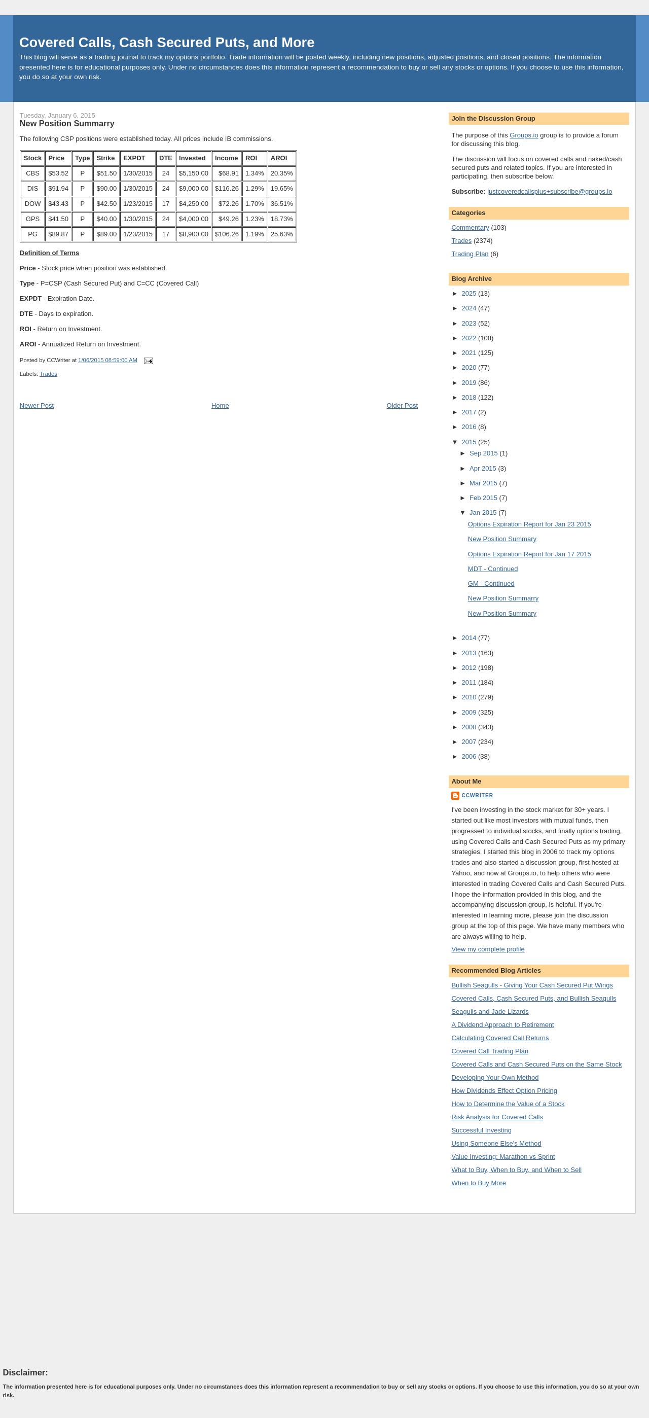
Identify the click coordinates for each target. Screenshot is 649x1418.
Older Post (402, 405)
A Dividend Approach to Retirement (502, 1025)
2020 (469, 367)
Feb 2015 (484, 498)
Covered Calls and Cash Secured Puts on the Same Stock (536, 1064)
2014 (469, 638)
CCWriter (477, 795)
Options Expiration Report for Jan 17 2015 (529, 554)
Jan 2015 (484, 512)
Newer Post (37, 405)
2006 (469, 756)
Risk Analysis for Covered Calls (497, 1117)
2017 (469, 412)
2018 (469, 397)
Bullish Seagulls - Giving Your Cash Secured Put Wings (532, 985)
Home (220, 405)
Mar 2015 (484, 483)
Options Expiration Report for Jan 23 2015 (529, 524)
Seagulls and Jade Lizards (490, 1011)
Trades (48, 374)
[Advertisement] (79, 1290)
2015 (469, 442)
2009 (469, 712)
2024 (469, 308)
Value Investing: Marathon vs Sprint (503, 1156)
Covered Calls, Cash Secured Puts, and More (167, 42)
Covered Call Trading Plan (489, 1051)
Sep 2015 (484, 453)
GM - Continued (491, 583)
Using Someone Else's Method (496, 1143)
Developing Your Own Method (494, 1077)
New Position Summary (502, 539)
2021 (469, 353)
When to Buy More (478, 1183)
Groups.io (524, 135)
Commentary (470, 227)
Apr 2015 (484, 468)
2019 (469, 382)
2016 (469, 427)
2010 (469, 697)
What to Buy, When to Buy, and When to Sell (516, 1170)
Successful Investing (481, 1130)
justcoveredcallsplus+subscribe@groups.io (549, 191)
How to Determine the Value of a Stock (507, 1104)
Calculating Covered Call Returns (500, 1038)
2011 (469, 682)
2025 (469, 293)
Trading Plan (469, 254)
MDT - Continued (493, 569)
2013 (469, 653)
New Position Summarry (67, 123)
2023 (469, 323)
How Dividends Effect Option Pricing (504, 1090)
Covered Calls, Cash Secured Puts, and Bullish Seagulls (533, 998)
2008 (469, 727)
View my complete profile (487, 949)
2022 (469, 338)
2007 (469, 742)
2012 (469, 667)
